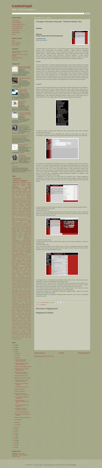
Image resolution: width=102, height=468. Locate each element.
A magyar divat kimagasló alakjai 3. (23, 417)
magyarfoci (14, 248)
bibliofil (23, 230)
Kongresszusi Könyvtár (18, 291)
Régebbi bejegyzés (84, 353)
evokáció (25, 234)
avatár (30, 300)
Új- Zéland (25, 337)
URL (15, 297)
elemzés (13, 197)
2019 (15, 431)
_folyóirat (29, 207)
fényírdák (20, 237)
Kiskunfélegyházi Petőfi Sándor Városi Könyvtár (21, 290)
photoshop (23, 278)
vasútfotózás (14, 267)
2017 (15, 436)
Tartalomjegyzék (15, 20)
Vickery (21, 270)
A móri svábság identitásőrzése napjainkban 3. (22, 397)
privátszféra (24, 324)
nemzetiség (28, 212)
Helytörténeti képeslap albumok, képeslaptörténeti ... (22, 369)
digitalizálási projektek (17, 233)
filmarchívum (28, 307)
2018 (15, 434)
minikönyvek (28, 248)
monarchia (14, 323)
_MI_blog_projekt (15, 225)
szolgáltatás (19, 261)
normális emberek (27, 323)
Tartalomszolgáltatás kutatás (18, 24)
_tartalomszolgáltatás (19, 180)
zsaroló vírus (19, 337)
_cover (14, 184)
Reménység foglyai (27, 220)
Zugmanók (26, 224)
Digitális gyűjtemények (17, 57)
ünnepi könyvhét (24, 268)
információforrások (16, 240)
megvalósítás (28, 320)
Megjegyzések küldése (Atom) (47, 356)
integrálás (22, 313)
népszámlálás (28, 253)
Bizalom (26, 281)
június (16, 355)
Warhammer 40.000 (27, 191)
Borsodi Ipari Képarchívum (17, 283)
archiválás (17, 300)
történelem (29, 264)
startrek (23, 258)
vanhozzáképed (15, 265)
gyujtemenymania (27, 237)
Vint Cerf (18, 297)
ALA (16, 281)
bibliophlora (28, 230)
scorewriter (29, 194)
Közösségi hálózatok (27, 291)
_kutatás (28, 182)
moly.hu (29, 321)
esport (20, 201)
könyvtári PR (15, 244)
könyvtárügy (14, 320)
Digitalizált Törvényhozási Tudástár (22, 377)
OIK (18, 220)
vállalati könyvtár (25, 334)
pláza (13, 324)
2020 (15, 429)
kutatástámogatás (28, 316)
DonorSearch (25, 284)
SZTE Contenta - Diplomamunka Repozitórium (22, 102)
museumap (19, 278)
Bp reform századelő (26, 198)
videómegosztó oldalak (21, 333)
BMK (30, 268)
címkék (22, 303)
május (16, 358)
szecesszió (29, 258)
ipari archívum (28, 313)
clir (21, 231)
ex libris (21, 197)
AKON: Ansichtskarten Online (21, 375)
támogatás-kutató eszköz (25, 331)
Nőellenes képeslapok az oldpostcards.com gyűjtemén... (22, 394)
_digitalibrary (43, 304)
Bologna (29, 281)
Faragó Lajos (15, 215)
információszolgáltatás (26, 240)
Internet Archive (27, 288)
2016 (15, 438)
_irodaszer (29, 225)
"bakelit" (13, 281)
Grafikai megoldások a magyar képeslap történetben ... (21, 364)
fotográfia (14, 237)
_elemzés (15, 182)
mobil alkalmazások (19, 321)
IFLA (18, 207)
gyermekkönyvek (16, 187)
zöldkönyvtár (28, 187)
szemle (13, 195)
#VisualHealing (15, 214)
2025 (15, 345)
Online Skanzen (18, 419)
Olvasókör (29, 293)
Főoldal (61, 353)
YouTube (22, 297)
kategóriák (14, 314)
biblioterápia (14, 185)
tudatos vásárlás (21, 330)
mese (24, 194)
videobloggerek (22, 205)
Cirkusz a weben (16, 30)
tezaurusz (23, 263)
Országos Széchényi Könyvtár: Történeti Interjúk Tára (22, 380)
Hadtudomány (15, 200)
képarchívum (14, 317)
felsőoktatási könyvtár (17, 235)
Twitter (13, 297)
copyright (20, 192)
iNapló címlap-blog (16, 42)
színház (24, 261)
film (25, 307)
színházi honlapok (20, 327)
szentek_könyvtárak (16, 260)
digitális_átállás (28, 233)
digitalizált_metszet (27, 231)
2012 (15, 447)
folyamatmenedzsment (16, 273)
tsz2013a (23, 185)
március (17, 424)
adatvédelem (14, 208)
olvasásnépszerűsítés (16, 198)
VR (19, 270)
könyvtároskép (15, 245)
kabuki (13, 243)
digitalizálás (28, 195)
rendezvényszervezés (22, 326)
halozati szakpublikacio (17, 311)
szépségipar (14, 327)
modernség (26, 321)
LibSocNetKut (21, 453)
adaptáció (14, 228)
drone (30, 304)
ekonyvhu (20, 208)
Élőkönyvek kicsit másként (22, 280)
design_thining (28, 303)
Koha (13, 291)
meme (24, 248)
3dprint (20, 214)
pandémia (14, 257)
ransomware (14, 326)
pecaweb (14, 204)
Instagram (29, 215)
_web (25, 270)
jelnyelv (13, 194)
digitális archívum (27, 271)
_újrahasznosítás (27, 227)
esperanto (20, 234)
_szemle (23, 182)
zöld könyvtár (14, 280)
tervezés (13, 330)
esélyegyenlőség (15, 307)
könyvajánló (23, 317)
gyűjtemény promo (19, 310)
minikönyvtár (14, 250)
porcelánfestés (20, 257)
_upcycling (21, 227)
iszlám (19, 241)
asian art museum (24, 300)
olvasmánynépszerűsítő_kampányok (19, 254)
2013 (15, 445)
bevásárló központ (22, 301)
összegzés (29, 280)
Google (29, 287)
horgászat (14, 202)
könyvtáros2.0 (19, 194)
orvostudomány (22, 255)
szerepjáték (22, 260)
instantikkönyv (15, 241)
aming (13, 300)
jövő (30, 274)
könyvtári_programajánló (26, 244)
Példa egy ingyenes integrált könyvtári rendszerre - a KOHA (23, 91)
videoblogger (14, 333)
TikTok (17, 270)
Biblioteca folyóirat (20, 281)
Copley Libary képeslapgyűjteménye (23, 366)
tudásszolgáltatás (15, 331)
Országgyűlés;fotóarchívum (23, 294)
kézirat (17, 211)
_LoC (30, 224)
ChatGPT (24, 283)
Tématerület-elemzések (17, 26)
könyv (30, 243)
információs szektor (16, 313)
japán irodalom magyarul (26, 241)
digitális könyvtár (25, 304)
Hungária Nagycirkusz (23, 125)
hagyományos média (27, 310)
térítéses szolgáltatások (21, 264)
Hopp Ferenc (19, 288)
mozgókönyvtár (15, 251)
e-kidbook (17, 201)
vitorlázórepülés (21, 267)
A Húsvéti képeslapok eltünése (21, 386)
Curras (23, 214)
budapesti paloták (16, 231)
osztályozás (28, 255)
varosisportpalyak (27, 265)
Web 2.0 (21, 224)
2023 (15, 349)
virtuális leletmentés (18, 334)
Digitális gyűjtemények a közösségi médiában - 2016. (20, 52)
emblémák (14, 234)
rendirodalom (20, 204)
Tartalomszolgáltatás (16, 22)
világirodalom (28, 333)
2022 (15, 351)
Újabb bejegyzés (39, 353)
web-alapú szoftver (24, 336)
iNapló (13, 40)
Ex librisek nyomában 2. (20, 391)
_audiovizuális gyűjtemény (22, 298)
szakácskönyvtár (19, 191)
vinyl (13, 334)
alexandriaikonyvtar (27, 228)
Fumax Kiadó (25, 287)
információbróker (28, 311)
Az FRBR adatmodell (23, 144)
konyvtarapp (28, 197)
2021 (15, 427)
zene (30, 336)
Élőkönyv (14, 207)
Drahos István (28, 214)
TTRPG (29, 223)
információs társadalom (17, 274)
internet (13, 211)
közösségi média (26, 188)
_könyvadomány (15, 227)
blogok (30, 301)
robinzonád (29, 326)
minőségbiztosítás (21, 250)
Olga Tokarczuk (24, 293)
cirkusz (18, 184)
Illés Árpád (23, 207)
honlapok (29, 201)
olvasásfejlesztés (15, 255)
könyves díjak (28, 317)
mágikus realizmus (20, 323)
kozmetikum (29, 314)
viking (29, 185)
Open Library (14, 294)
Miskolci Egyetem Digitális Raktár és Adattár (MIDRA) (24, 67)
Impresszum (15, 59)
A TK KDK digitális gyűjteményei (22, 411)
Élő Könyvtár (28, 267)
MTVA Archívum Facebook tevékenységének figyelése (21, 373)
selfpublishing (28, 204)
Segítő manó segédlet (21, 221)
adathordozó (19, 228)
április (16, 422)
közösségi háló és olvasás (18, 247)
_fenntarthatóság (22, 225)
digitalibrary (20, 304)
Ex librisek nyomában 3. (20, 389)
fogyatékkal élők (27, 235)
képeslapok (19, 317)
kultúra (19, 277)
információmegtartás (27, 210)
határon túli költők (16, 210)
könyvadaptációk (22, 211)
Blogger (74, 464)
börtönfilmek (14, 192)
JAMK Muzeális (21, 217)
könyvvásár (20, 320)
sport (19, 258)
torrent (13, 264)
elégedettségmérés (27, 208)
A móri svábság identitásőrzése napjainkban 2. (22, 405)
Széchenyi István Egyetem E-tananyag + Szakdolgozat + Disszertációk (24, 114)
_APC (25, 297)
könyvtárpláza (22, 245)
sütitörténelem (15, 205)
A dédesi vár (15, 166)
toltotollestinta (28, 263)
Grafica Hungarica (22, 215)
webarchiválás (28, 278)
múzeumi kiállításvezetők (25, 251)
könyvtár (23, 184)
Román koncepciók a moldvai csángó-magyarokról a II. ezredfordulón (20, 136)
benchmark (14, 301)
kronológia (20, 316)
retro (30, 257)
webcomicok (28, 205)
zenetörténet (14, 337)
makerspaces (19, 248)
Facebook (14, 270)
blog (12, 271)
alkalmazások (28, 270)
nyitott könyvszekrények (17, 253)
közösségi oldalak (27, 202)
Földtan (13, 190)
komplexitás (24, 314)
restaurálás (26, 257)
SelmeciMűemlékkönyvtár (17, 223)
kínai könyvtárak (19, 202)
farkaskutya (24, 201)
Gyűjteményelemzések (17, 28)
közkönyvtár (28, 245)
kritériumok (14, 316)
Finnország (22, 195)
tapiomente (18, 263)
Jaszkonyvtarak (21, 200)
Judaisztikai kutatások (21, 190)
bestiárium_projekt (16, 230)
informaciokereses (27, 238)
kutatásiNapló (22, 6)
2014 (15, 442)
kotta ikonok (20, 243)
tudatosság (29, 330)
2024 (15, 347)
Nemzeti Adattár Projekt (16, 293)
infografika (14, 238)
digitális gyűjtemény (26, 192)
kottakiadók (26, 243)
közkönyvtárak (23, 277)
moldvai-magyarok (21, 212)
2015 (15, 440)
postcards (29, 184)
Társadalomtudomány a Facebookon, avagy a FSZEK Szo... (22, 401)
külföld (24, 320)
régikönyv (14, 258)
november (17, 353)
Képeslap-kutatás (16, 32)
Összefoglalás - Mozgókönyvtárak (22, 156)
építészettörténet (15, 268)
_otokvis (29, 298)
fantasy (29, 234)
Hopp (13, 288)
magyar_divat (28, 247)
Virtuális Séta (15, 224)
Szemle (13, 34)
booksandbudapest (15, 303)
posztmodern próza (18, 324)
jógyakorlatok (25, 274)
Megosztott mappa (16, 456)
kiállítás (16, 243)
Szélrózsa (25, 223)
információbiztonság (16, 188)
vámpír (17, 195)
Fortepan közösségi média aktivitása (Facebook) (21, 360)
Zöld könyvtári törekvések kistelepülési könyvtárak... (21, 409)
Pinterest (21, 220)
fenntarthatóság (21, 307)
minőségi (13, 321)
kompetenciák (18, 314)
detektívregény (14, 304)
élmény (29, 337)
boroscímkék (18, 271)
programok (29, 324)
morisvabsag (28, 250)
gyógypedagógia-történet (26, 273)
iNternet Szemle (15, 44)
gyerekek (13, 310)
